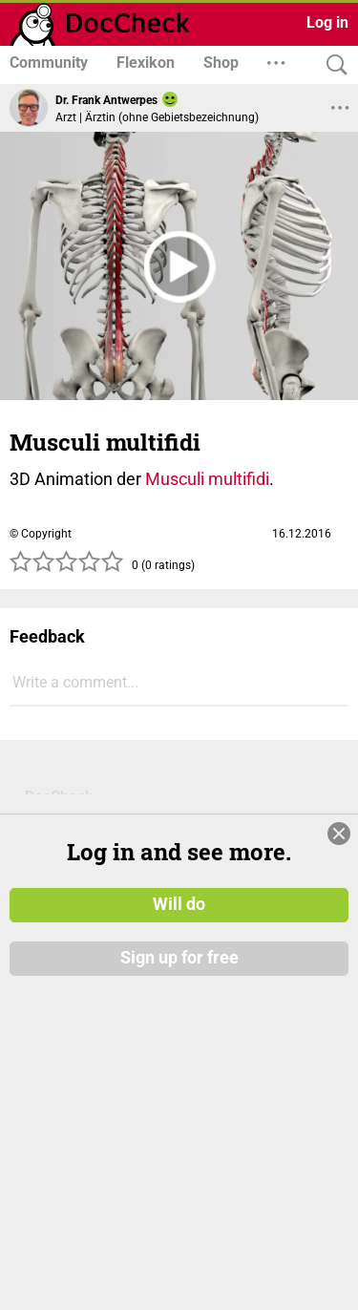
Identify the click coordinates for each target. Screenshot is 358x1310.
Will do (179, 896)
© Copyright (41, 533)
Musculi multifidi (207, 479)
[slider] (67, 567)
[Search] (332, 65)
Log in (327, 22)
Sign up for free (179, 950)
